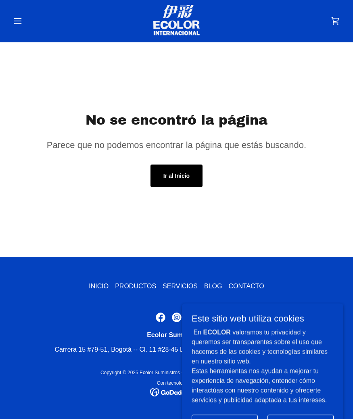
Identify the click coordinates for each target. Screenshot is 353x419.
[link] (176, 21)
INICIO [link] (99, 286)
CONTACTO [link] (246, 286)
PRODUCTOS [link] (135, 286)
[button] (35, 21)
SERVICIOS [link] (180, 286)
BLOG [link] (213, 286)
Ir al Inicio (176, 176)
